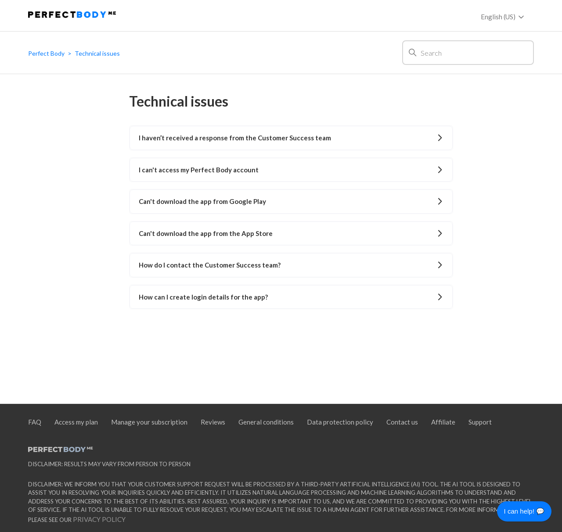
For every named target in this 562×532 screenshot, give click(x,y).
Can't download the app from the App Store (291, 233)
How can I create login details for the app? (291, 297)
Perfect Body (46, 53)
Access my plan (76, 422)
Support (480, 422)
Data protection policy (340, 422)
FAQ (34, 422)
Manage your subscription (149, 422)
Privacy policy (99, 519)
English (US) (503, 17)
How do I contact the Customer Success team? (291, 265)
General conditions (266, 422)
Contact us (402, 422)
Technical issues (97, 53)
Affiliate (443, 422)
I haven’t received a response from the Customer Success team (291, 138)
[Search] (468, 52)
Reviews (213, 422)
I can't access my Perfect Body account (291, 170)
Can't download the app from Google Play (291, 201)
